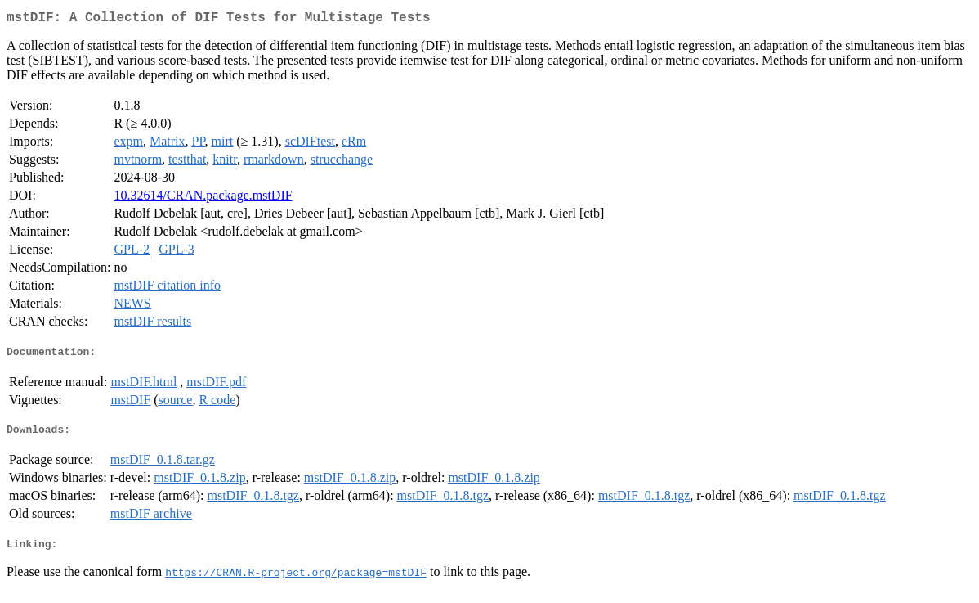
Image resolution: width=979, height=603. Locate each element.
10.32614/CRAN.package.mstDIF (203, 198)
